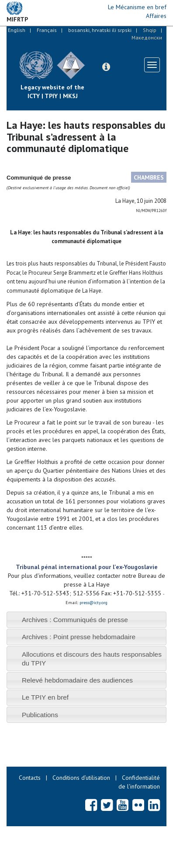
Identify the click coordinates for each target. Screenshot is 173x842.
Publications (40, 714)
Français (47, 30)
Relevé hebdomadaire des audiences (77, 680)
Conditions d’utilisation (81, 778)
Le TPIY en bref (45, 697)
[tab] (86, 620)
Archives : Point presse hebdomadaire (78, 636)
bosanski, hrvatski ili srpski (99, 30)
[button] (106, 67)
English (16, 30)
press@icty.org (93, 602)
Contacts (30, 778)
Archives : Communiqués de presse (75, 619)
